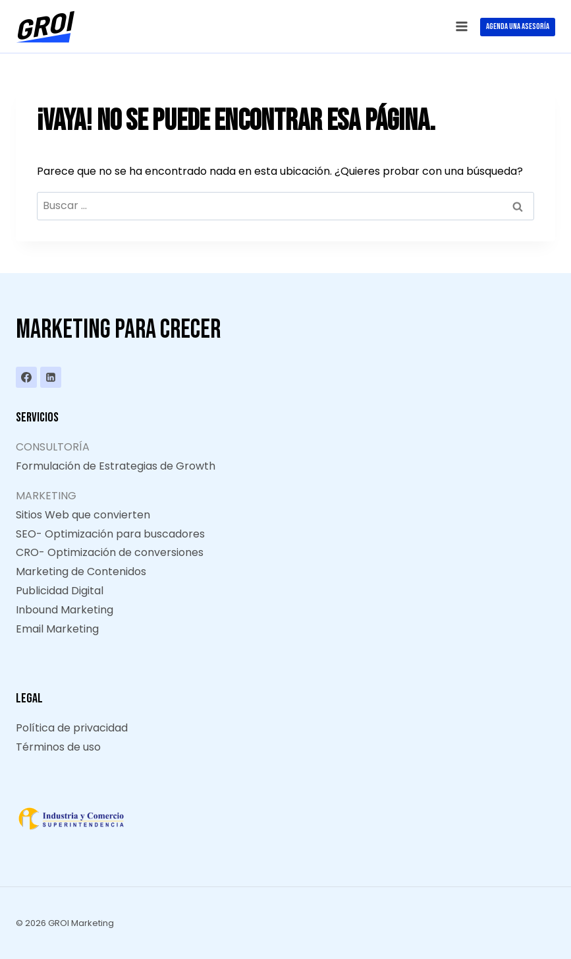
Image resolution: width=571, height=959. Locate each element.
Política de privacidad (72, 727)
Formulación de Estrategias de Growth (115, 466)
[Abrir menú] (461, 26)
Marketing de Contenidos (81, 571)
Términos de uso (58, 747)
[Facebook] (26, 377)
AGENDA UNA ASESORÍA (517, 26)
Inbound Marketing (64, 609)
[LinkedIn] (50, 377)
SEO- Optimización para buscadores (110, 533)
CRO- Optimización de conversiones (110, 552)
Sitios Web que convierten (83, 514)
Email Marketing (57, 628)
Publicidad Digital (59, 590)
